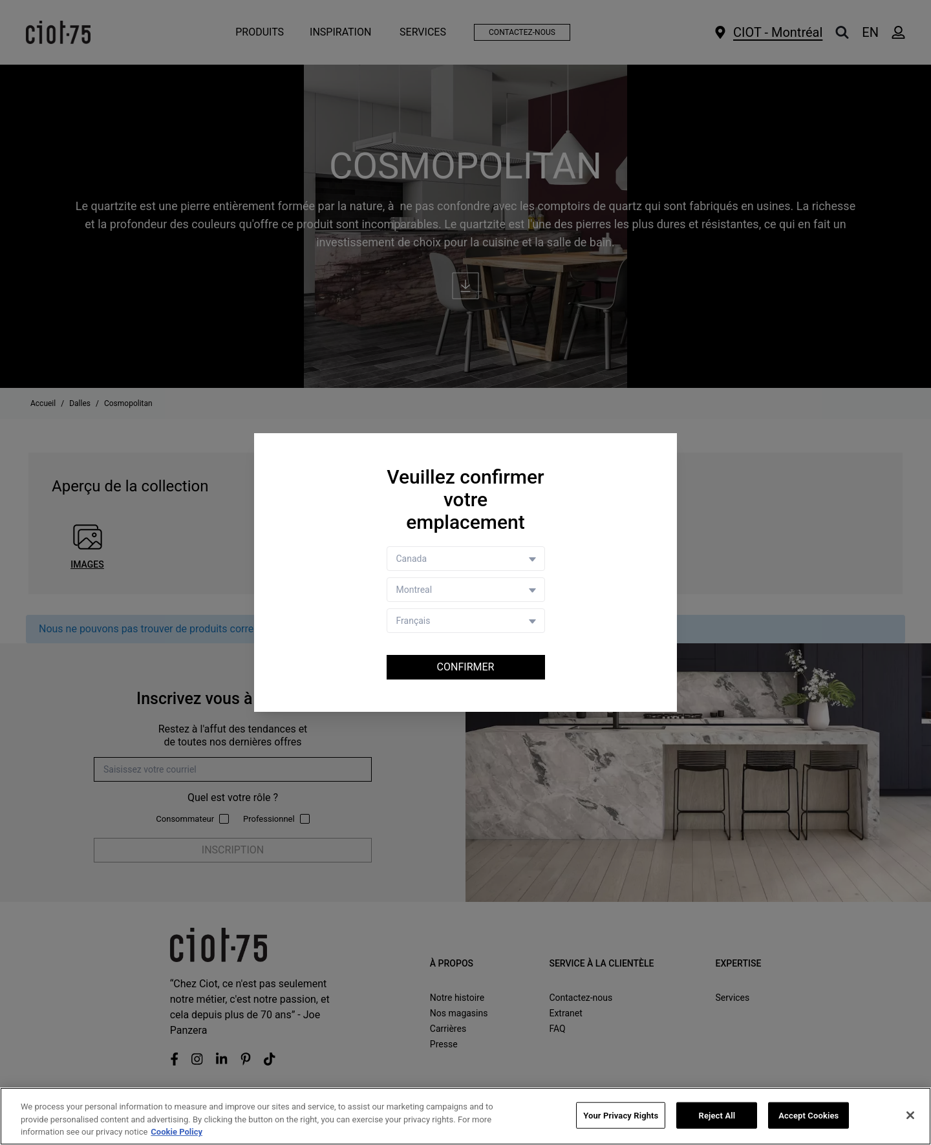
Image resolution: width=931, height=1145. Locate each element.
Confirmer (466, 667)
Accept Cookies (808, 1115)
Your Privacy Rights (620, 1115)
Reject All (717, 1115)
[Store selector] (466, 589)
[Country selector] (466, 558)
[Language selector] (466, 620)
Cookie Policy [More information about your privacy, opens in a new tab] (176, 1132)
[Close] (910, 1115)
